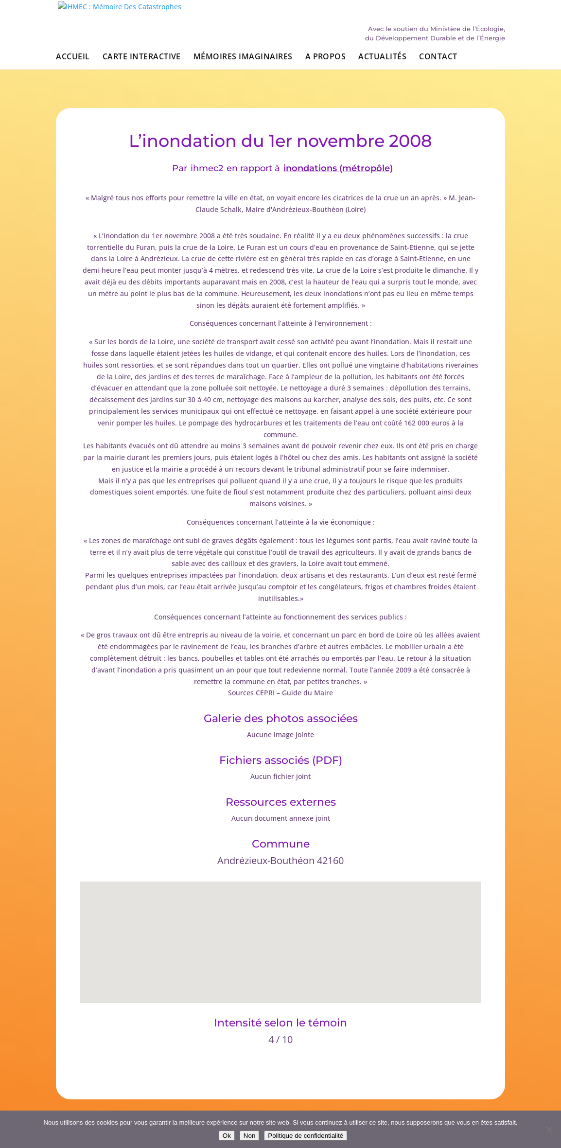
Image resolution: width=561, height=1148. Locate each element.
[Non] (549, 1129)
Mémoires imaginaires (243, 62)
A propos (325, 62)
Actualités (382, 62)
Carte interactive (142, 62)
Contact (438, 62)
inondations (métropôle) (338, 169)
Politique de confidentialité (305, 1135)
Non (249, 1135)
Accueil (72, 62)
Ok (227, 1135)
